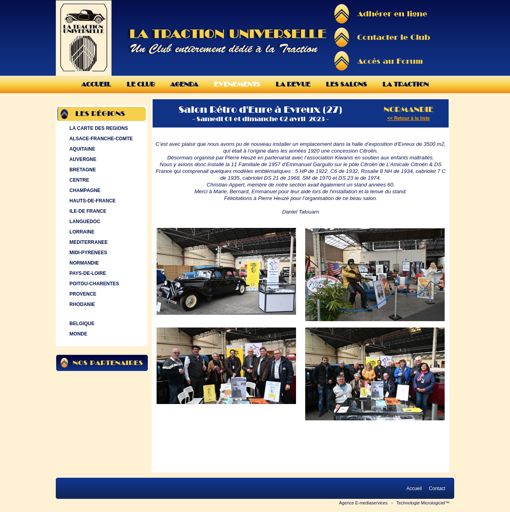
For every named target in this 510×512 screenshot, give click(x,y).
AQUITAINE (81, 149)
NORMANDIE (83, 263)
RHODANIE (81, 304)
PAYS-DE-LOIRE (87, 273)
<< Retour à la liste (408, 118)
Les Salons (346, 84)
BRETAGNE (82, 170)
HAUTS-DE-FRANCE (92, 201)
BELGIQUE (81, 323)
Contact (437, 488)
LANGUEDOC (84, 221)
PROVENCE (82, 294)
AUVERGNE (82, 159)
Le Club (140, 84)
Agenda (184, 84)
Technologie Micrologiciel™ (422, 502)
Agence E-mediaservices (363, 502)
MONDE (77, 334)
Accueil (96, 84)
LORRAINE (81, 232)
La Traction (405, 84)
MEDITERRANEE (88, 242)
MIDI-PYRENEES (87, 252)
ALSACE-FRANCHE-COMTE (100, 138)
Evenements (237, 84)
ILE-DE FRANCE (87, 211)
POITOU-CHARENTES (93, 283)
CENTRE (78, 180)
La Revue (293, 84)
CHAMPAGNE (84, 190)
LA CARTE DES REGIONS (98, 128)
